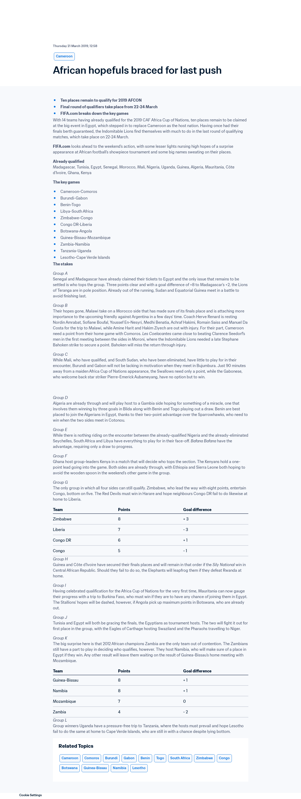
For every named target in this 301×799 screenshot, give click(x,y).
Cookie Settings (30, 795)
